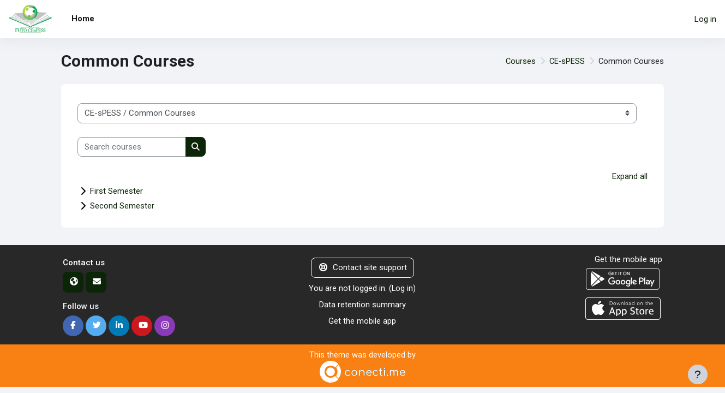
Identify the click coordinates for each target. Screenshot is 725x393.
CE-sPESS (565, 61)
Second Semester (122, 206)
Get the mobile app (362, 321)
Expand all (630, 176)
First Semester (116, 191)
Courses (518, 61)
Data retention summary (362, 305)
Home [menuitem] (82, 18)
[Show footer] (698, 374)
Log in (705, 19)
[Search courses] (131, 147)
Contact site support (362, 268)
